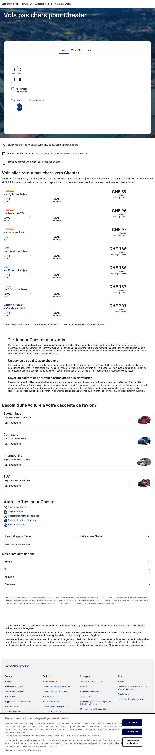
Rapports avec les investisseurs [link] (18, 701)
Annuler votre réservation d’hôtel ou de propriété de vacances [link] (134, 687)
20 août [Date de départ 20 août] (22, 80)
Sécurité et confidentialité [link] (91, 681)
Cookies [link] (83, 686)
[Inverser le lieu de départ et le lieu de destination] (78, 70)
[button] (77, 561)
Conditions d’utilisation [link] (90, 691)
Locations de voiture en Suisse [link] (55, 691)
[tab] (64, 50)
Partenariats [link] (10, 696)
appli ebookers (52, 162)
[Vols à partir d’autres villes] (40, 544)
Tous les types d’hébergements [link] (56, 706)
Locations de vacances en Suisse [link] (56, 686)
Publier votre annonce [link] (14, 686)
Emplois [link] (8, 681)
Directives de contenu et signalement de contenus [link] (97, 715)
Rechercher (77, 104)
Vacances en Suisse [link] (51, 701)
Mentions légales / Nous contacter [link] (94, 709)
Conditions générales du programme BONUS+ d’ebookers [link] (95, 702)
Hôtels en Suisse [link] (50, 681)
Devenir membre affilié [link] (14, 691)
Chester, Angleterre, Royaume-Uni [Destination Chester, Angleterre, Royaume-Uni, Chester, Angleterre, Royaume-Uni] (103, 71)
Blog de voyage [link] (49, 717)
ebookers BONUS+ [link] (12, 711)
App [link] (6, 717)
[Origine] (44, 70)
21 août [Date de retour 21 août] (89, 80)
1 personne (18, 97)
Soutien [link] (121, 681)
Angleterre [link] (39, 4)
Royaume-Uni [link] (26, 4)
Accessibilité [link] (85, 696)
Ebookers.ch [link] (7, 4)
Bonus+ (23, 153)
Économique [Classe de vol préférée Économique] (37, 97)
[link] (77, 507)
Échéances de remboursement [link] (130, 699)
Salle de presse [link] (11, 706)
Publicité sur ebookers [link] (14, 722)
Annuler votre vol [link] (125, 694)
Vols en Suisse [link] (49, 696)
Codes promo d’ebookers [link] (53, 711)
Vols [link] (17, 4)
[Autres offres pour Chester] (40, 536)
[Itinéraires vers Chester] (115, 536)
